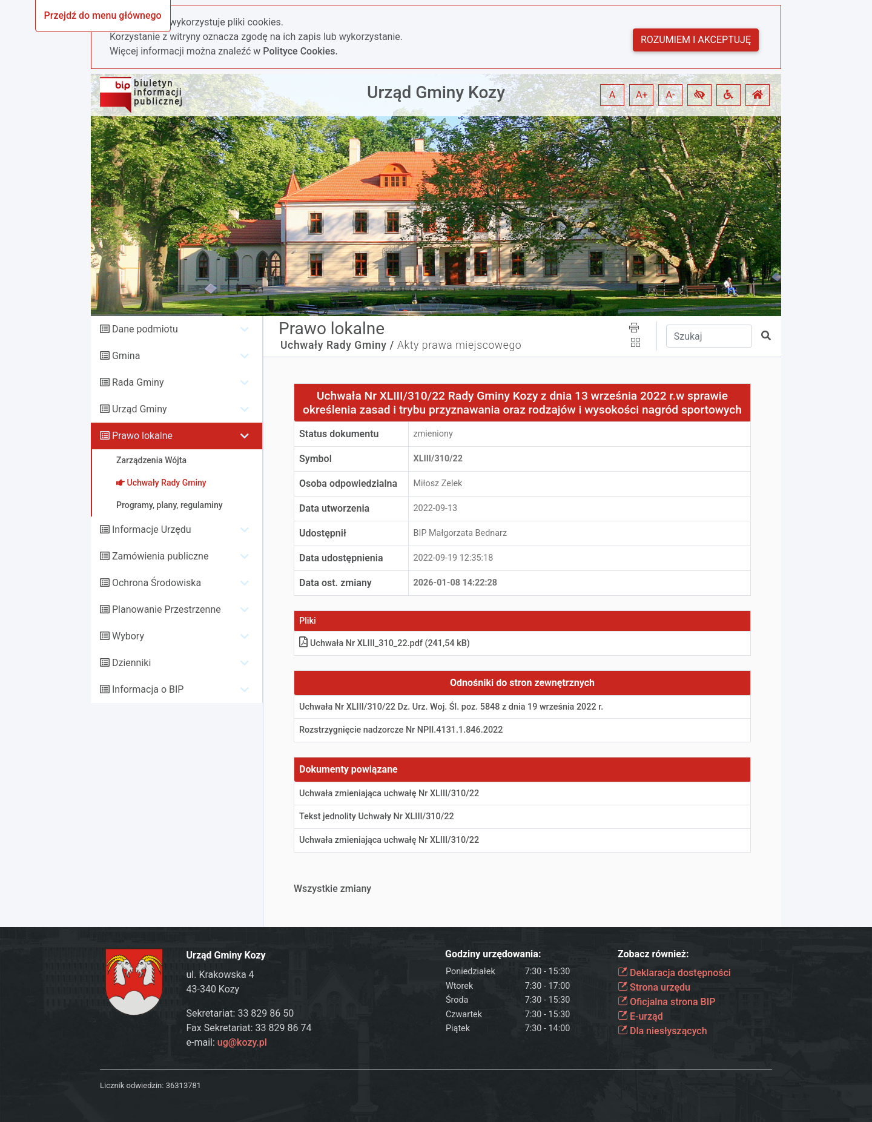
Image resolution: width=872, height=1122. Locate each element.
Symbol (315, 458)
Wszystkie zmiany (332, 888)
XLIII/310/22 (438, 459)
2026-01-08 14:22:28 (456, 583)
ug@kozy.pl (242, 1042)
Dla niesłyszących (662, 1031)
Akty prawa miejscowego (459, 345)
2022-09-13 (436, 508)
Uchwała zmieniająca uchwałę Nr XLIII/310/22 (389, 793)
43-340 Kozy (213, 989)
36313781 (183, 1085)
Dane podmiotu (145, 329)
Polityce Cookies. (300, 51)
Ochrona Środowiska (156, 583)
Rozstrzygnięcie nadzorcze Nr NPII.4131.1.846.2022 (401, 730)
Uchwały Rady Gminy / (337, 345)
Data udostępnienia (341, 558)
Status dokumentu (338, 434)
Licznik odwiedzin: (132, 1085)
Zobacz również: (653, 954)
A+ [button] (642, 95)
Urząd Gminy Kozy (436, 92)
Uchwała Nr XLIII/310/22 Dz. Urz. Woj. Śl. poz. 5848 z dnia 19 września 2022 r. (451, 707)
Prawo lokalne (142, 435)
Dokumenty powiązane (348, 769)
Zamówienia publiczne (160, 556)
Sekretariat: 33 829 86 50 (240, 1013)
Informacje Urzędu (151, 529)
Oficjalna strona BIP (666, 1002)
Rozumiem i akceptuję (696, 39)
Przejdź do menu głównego (103, 15)
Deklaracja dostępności (674, 972)
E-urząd (640, 1016)
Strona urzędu (654, 987)
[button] (699, 95)
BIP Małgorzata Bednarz (460, 533)
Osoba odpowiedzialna (348, 483)
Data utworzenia (334, 508)
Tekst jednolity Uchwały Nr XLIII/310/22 (376, 816)
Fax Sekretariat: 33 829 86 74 (249, 1028)
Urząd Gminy (139, 409)
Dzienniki (131, 662)
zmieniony (433, 434)
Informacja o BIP (147, 689)
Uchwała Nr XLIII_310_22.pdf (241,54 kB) (384, 643)
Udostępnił (322, 533)
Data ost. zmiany (335, 583)
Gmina (126, 355)
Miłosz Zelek (438, 483)
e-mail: (227, 1042)
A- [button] (670, 95)
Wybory (128, 636)
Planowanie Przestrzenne (166, 609)
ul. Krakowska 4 (220, 974)
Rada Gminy (138, 382)
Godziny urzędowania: (493, 954)
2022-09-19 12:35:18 (454, 558)
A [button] (612, 95)
